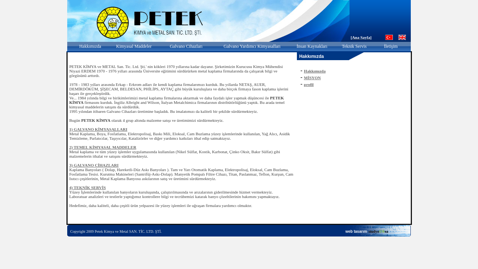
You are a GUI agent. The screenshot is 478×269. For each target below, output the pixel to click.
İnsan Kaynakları (312, 46)
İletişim (391, 46)
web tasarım (356, 231)
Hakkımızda (90, 46)
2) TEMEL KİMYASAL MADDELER (102, 147)
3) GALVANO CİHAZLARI (94, 165)
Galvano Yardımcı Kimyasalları (252, 46)
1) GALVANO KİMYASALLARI (98, 129)
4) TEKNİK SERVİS (87, 187)
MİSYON (312, 77)
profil (309, 84)
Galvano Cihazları (186, 46)
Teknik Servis (354, 46)
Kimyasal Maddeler (134, 46)
